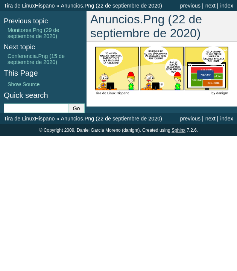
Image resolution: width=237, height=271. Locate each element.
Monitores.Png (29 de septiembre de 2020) (33, 33)
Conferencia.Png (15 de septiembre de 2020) (36, 59)
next (210, 6)
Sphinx (178, 130)
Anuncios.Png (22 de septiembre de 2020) (111, 6)
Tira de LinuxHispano (29, 6)
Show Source (24, 84)
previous (190, 6)
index (226, 6)
